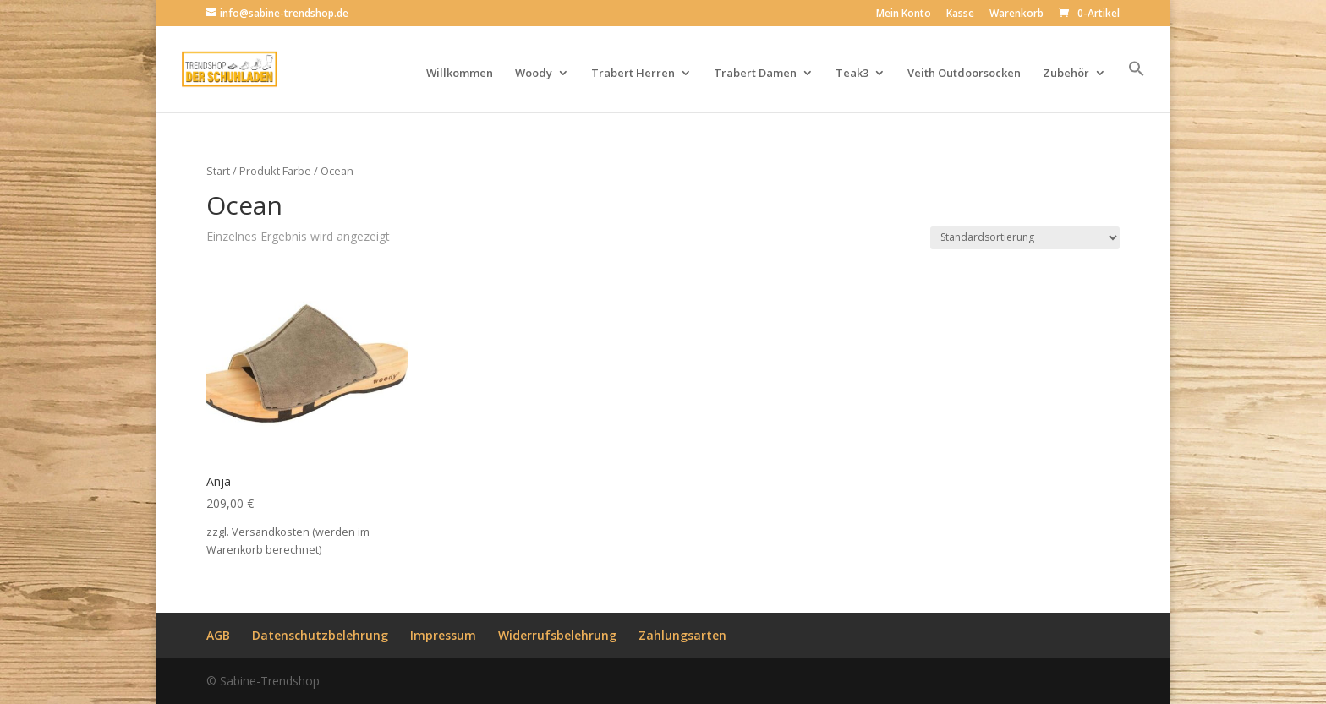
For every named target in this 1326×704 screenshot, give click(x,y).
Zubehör (1066, 73)
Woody (533, 73)
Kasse (960, 14)
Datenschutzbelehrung (320, 635)
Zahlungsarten (682, 635)
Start (218, 170)
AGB (218, 635)
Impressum (443, 635)
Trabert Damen (755, 73)
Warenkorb (1016, 14)
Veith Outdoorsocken (964, 73)
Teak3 (852, 73)
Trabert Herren (633, 73)
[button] (1136, 86)
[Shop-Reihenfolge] (1025, 237)
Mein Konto (903, 14)
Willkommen (459, 73)
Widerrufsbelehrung (557, 635)
